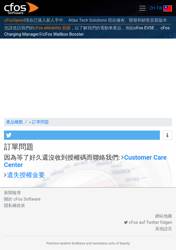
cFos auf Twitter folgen (148, 222)
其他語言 (163, 228)
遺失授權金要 (26, 175)
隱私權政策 (14, 205)
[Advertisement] (88, 78)
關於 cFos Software (22, 199)
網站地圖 (163, 216)
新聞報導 (12, 192)
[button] (82, 135)
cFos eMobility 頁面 (52, 27)
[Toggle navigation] (142, 8)
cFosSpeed (14, 20)
